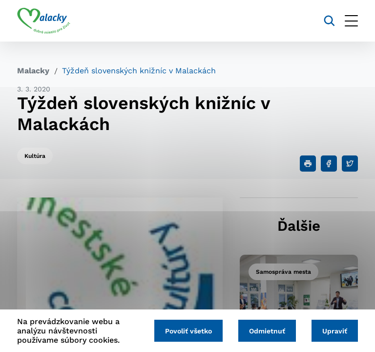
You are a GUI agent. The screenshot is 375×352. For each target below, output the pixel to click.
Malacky (33, 70)
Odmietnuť (267, 331)
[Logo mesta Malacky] (43, 21)
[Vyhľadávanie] (329, 20)
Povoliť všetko (188, 331)
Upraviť (334, 331)
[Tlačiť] (308, 163)
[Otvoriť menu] (351, 20)
